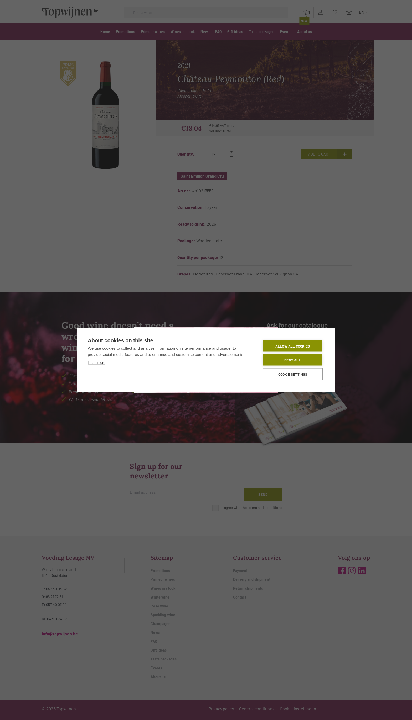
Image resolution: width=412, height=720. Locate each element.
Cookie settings (292, 373)
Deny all (292, 359)
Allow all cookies (292, 345)
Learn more (96, 362)
